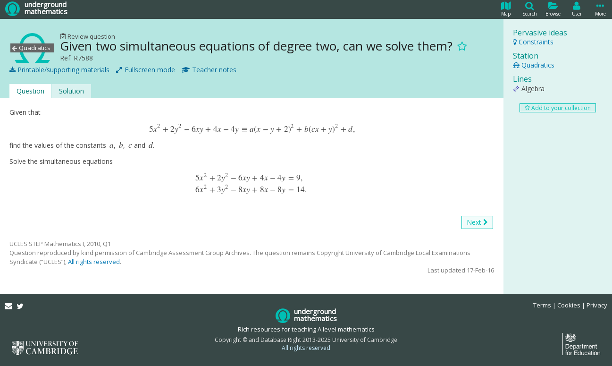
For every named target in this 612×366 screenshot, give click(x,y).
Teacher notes (209, 70)
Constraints (533, 41)
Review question (87, 36)
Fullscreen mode (145, 70)
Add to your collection (558, 108)
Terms (542, 305)
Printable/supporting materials (59, 70)
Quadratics (533, 64)
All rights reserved (94, 261)
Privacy (597, 305)
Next (477, 222)
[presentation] (251, 129)
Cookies (568, 305)
